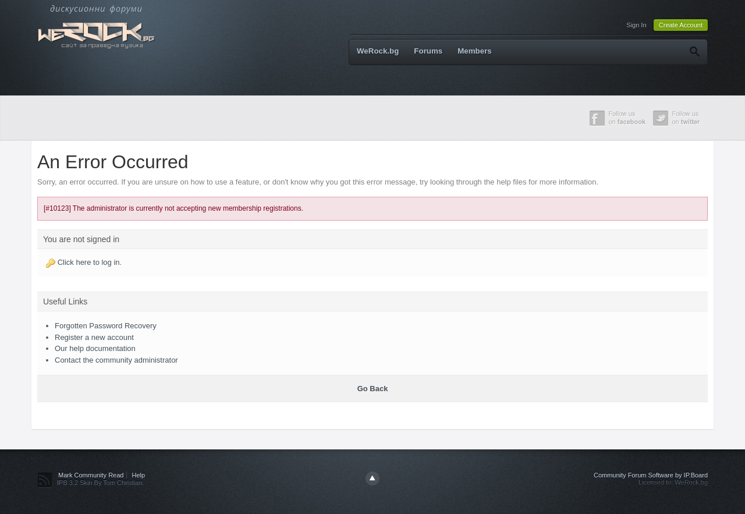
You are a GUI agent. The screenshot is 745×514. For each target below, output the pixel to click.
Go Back (372, 388)
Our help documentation (95, 348)
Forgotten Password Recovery (106, 325)
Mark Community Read (90, 475)
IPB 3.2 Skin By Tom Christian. (100, 482)
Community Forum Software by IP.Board (651, 475)
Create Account (681, 25)
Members (474, 51)
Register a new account (94, 337)
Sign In (636, 25)
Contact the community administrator (116, 360)
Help (139, 475)
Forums (428, 51)
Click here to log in (89, 262)
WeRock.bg (378, 51)
